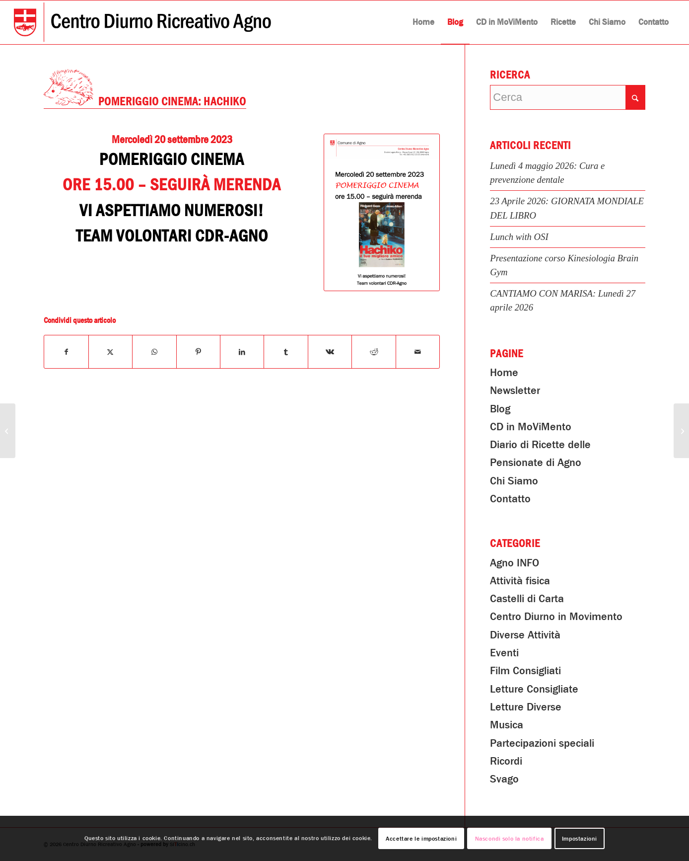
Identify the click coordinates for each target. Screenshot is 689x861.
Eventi (504, 653)
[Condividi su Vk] (329, 351)
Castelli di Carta (527, 599)
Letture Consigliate (534, 689)
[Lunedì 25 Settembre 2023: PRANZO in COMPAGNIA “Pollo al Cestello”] (681, 430)
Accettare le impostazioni (421, 839)
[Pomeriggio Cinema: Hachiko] (381, 212)
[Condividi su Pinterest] (198, 351)
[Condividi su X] (110, 351)
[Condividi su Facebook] (66, 351)
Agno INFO (514, 563)
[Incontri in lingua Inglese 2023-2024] (7, 430)
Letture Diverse (525, 707)
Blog (500, 409)
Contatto (510, 499)
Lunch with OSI (519, 237)
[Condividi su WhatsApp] (154, 351)
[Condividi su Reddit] (373, 351)
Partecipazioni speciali (542, 743)
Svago (504, 779)
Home (504, 373)
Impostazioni (579, 839)
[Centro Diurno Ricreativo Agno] (142, 22)
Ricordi (506, 761)
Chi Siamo (514, 481)
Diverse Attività (525, 635)
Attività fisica (520, 581)
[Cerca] (567, 97)
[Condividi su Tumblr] (285, 351)
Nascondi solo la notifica (509, 839)
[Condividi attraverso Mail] (418, 351)
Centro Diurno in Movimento (556, 617)
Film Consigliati (525, 671)
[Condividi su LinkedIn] (242, 351)
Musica (506, 725)
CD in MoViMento (530, 427)
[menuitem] (423, 22)
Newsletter (515, 390)
